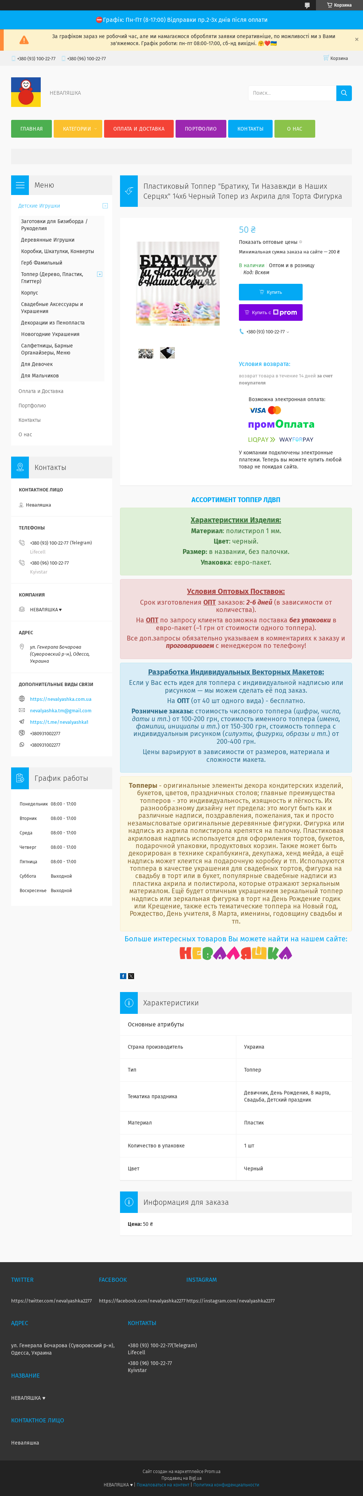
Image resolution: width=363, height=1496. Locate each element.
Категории (77, 129)
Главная (31, 129)
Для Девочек (37, 364)
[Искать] (344, 93)
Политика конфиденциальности (226, 1484)
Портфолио (201, 129)
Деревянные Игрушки (47, 240)
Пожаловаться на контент (163, 1484)
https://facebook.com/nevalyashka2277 (142, 1301)
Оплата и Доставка (138, 129)
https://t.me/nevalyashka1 (59, 722)
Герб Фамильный (41, 263)
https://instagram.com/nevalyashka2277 (230, 1301)
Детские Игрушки (39, 206)
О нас (295, 129)
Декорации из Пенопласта (53, 323)
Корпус (29, 293)
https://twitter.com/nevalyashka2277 (51, 1301)
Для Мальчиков (40, 376)
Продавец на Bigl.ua (181, 1478)
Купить (274, 292)
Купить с (274, 312)
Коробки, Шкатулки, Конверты (57, 251)
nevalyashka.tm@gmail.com (60, 710)
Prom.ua (212, 1471)
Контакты (250, 129)
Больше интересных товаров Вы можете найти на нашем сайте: (235, 938)
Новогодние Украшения (50, 334)
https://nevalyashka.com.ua (60, 699)
